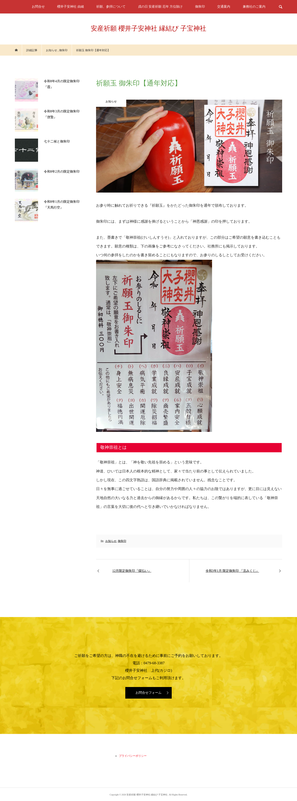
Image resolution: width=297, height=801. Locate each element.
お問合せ (38, 6)
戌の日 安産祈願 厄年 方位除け (160, 6)
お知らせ (110, 541)
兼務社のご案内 (254, 6)
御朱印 (200, 6)
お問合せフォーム (148, 692)
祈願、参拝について (111, 6)
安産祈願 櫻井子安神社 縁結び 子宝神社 (148, 28)
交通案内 (223, 6)
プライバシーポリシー (133, 755)
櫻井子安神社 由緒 (70, 6)
